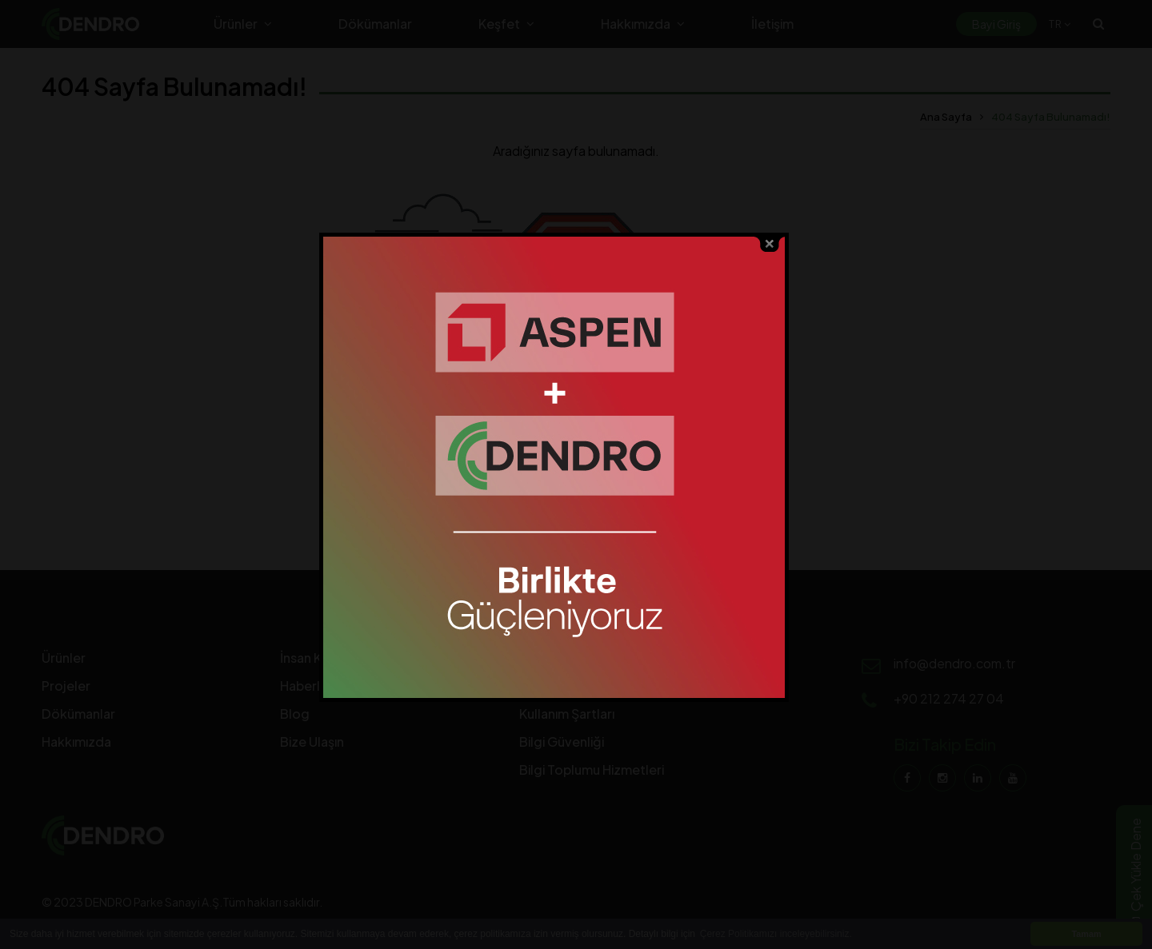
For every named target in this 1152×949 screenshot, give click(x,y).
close (792, 246)
